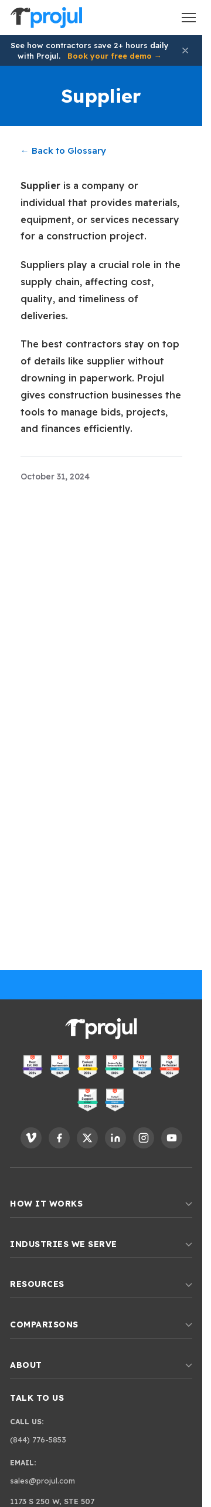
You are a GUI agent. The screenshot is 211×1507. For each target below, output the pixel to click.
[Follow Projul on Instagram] (143, 1137)
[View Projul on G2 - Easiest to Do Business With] (115, 1066)
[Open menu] (188, 17)
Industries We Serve (101, 1244)
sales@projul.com (42, 1480)
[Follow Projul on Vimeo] (31, 1137)
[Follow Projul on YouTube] (171, 1137)
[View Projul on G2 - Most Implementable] (60, 1066)
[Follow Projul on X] (87, 1137)
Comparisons (101, 1324)
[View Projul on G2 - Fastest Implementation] (115, 1100)
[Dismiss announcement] (185, 50)
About (101, 1365)
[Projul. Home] (46, 17)
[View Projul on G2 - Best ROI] (32, 1066)
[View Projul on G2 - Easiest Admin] (87, 1066)
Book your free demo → (114, 55)
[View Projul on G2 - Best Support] (87, 1100)
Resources (101, 1284)
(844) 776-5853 (38, 1439)
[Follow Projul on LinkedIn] (115, 1137)
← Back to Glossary (63, 150)
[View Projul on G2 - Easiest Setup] (142, 1066)
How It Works (101, 1203)
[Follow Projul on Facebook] (59, 1137)
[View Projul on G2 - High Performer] (169, 1066)
